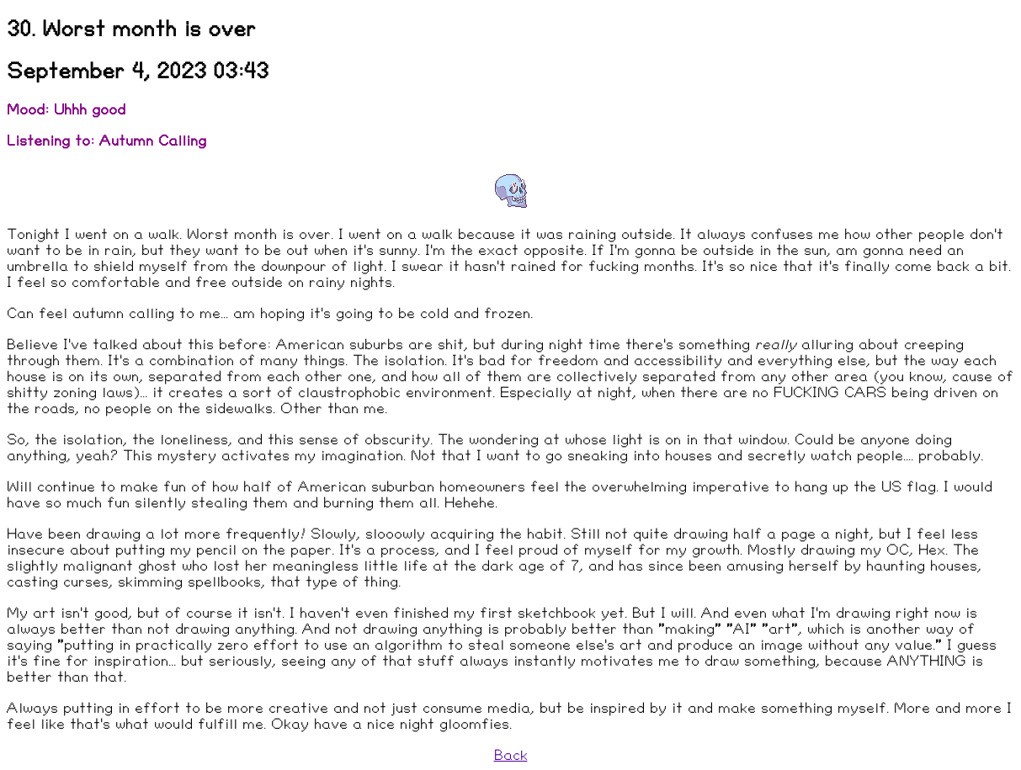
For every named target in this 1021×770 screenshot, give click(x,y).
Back (511, 755)
